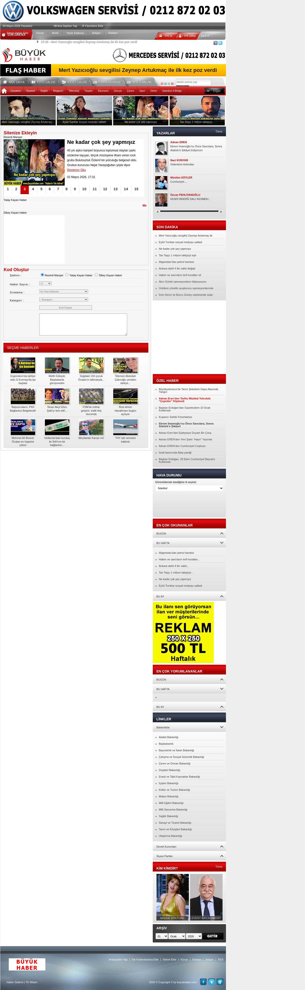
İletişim (96, 32)
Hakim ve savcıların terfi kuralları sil (180, 275)
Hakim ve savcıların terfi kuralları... (179, 559)
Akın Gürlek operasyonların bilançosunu (182, 281)
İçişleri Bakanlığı (168, 783)
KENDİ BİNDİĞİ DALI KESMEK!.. (190, 199)
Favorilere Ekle (94, 25)
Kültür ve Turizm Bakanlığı (174, 789)
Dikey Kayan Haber (108, 275)
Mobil (55, 32)
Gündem (15, 90)
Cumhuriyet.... (178, 181)
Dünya (118, 90)
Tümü (218, 131)
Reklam (112, 32)
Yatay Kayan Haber (79, 275)
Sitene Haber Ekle (17, 32)
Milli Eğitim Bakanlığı (171, 803)
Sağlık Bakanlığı (168, 816)
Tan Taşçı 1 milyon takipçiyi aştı (177, 255)
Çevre (130, 90)
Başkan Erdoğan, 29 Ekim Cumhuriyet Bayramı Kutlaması (187, 460)
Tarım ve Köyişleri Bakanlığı (175, 829)
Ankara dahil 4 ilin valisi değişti (177, 268)
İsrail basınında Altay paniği (175, 452)
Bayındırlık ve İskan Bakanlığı (176, 750)
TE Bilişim (32, 982)
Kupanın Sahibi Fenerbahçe (175, 417)
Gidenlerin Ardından (182, 164)
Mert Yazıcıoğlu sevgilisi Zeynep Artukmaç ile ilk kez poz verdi (89, 41)
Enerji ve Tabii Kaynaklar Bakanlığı (179, 776)
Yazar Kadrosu (75, 32)
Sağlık (44, 90)
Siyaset (30, 90)
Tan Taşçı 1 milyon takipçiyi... (176, 572)
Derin (154, 90)
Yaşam (88, 90)
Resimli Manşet (52, 275)
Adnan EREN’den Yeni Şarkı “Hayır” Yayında (185, 439)
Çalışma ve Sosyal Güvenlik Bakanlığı (181, 756)
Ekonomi (103, 90)
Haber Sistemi (15, 982)
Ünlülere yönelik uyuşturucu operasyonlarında (186, 288)
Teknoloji (74, 90)
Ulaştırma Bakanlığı (170, 835)
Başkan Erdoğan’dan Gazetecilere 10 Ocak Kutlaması (184, 409)
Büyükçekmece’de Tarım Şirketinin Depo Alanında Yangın (188, 390)
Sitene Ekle (169, 959)
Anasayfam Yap (118, 959)
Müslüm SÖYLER (181, 177)
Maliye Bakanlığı (169, 796)
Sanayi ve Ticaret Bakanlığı (175, 822)
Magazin (58, 90)
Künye (40, 32)
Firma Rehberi (108, 81)
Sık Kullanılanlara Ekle (145, 959)
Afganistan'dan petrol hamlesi (176, 261)
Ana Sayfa (15, 81)
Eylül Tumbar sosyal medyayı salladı (180, 242)
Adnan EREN (178, 142)
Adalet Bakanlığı (168, 737)
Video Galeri (77, 81)
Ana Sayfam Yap (67, 25)
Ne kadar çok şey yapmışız (175, 248)
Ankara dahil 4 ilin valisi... (174, 565)
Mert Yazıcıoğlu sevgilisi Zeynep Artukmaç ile (186, 235)
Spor (142, 90)
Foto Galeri (46, 81)
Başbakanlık (166, 743)
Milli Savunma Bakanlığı (173, 809)
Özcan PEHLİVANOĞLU (185, 195)
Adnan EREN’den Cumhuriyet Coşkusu (182, 446)
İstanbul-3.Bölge (172, 90)
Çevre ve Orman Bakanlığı (175, 763)
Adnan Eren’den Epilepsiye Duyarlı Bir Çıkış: (185, 432)
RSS (221, 959)
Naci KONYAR (179, 160)
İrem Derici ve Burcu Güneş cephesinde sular (186, 294)
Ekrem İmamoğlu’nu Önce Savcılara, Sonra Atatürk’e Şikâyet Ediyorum (196, 148)
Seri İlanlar (140, 81)
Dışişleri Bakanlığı (169, 770)
